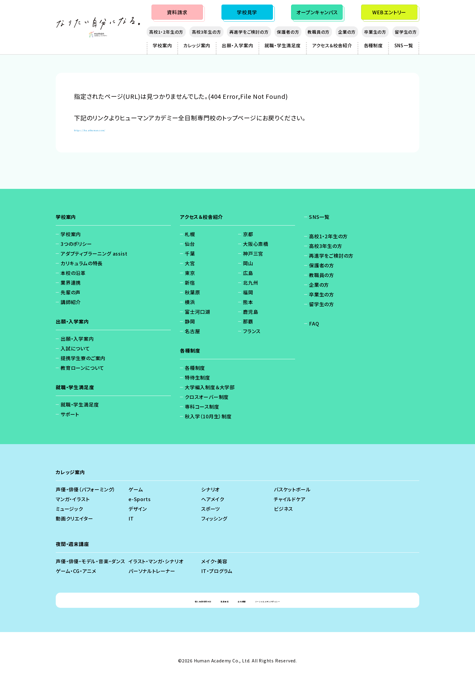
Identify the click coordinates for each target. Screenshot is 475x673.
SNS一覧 (403, 45)
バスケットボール (292, 489)
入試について (75, 348)
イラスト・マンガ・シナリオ (155, 561)
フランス (252, 331)
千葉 (190, 253)
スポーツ (210, 508)
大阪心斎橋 (255, 243)
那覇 (248, 321)
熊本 (248, 302)
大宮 (190, 263)
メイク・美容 (214, 561)
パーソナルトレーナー (151, 570)
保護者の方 (288, 32)
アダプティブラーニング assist (94, 253)
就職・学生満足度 (282, 45)
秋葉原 (192, 292)
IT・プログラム (216, 570)
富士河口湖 (197, 311)
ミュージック (69, 508)
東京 (190, 272)
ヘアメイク (212, 499)
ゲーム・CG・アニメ (76, 570)
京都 (248, 234)
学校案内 (162, 45)
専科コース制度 (202, 406)
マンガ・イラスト (72, 499)
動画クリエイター (74, 518)
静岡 (190, 321)
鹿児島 (250, 311)
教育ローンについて (82, 367)
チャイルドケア (290, 499)
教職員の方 (318, 32)
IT (131, 518)
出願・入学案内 (237, 45)
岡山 (248, 263)
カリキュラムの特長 (82, 263)
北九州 (250, 282)
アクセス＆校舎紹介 (332, 45)
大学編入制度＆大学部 (210, 387)
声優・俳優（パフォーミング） (85, 489)
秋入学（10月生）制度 (208, 416)
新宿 (190, 282)
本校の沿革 (73, 272)
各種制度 (373, 45)
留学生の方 (406, 32)
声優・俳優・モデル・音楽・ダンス (90, 561)
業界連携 (71, 282)
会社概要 (243, 600)
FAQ (314, 323)
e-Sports (139, 499)
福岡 (248, 292)
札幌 (190, 234)
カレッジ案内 (196, 45)
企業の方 (347, 32)
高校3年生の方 (206, 32)
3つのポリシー (76, 243)
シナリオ (210, 489)
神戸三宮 (253, 253)
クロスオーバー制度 (207, 396)
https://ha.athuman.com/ (112, 128)
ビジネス (283, 508)
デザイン (137, 508)
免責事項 (213, 600)
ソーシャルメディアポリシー (291, 600)
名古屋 (192, 331)
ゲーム (135, 489)
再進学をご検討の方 (248, 32)
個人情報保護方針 (174, 600)
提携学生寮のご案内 (83, 358)
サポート (70, 414)
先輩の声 (71, 292)
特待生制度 (197, 377)
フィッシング (214, 518)
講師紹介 (71, 302)
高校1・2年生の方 (166, 32)
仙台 (190, 243)
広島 (248, 272)
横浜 (190, 302)
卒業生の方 (375, 32)
